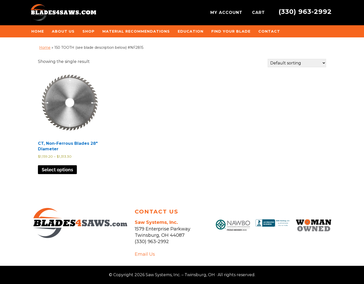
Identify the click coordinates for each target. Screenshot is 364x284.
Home (45, 47)
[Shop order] (297, 63)
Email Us (145, 254)
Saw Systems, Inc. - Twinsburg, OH (63, 14)
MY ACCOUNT (227, 12)
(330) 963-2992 (305, 11)
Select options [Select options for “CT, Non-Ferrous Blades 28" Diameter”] (57, 169)
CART (259, 12)
